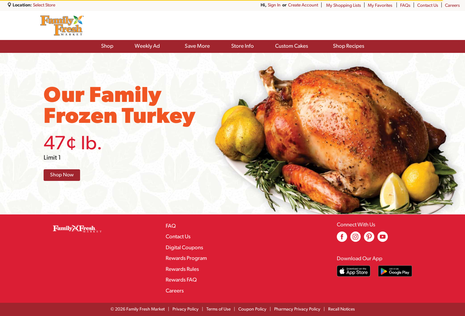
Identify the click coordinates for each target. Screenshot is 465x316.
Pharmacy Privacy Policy (297, 309)
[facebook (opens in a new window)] (342, 239)
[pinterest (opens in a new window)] (369, 239)
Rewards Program (186, 258)
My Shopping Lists (343, 5)
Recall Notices (341, 309)
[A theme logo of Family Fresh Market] (61, 25)
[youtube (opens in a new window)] (382, 239)
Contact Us (427, 5)
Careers (452, 5)
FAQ (171, 226)
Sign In (311, 5)
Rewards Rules (182, 269)
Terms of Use (218, 309)
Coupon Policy (252, 309)
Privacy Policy (185, 309)
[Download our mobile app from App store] (354, 271)
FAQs (405, 5)
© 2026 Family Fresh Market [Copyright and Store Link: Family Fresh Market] (137, 309)
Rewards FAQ (181, 280)
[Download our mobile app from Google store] (395, 271)
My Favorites (380, 5)
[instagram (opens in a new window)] (355, 239)
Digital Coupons (184, 248)
